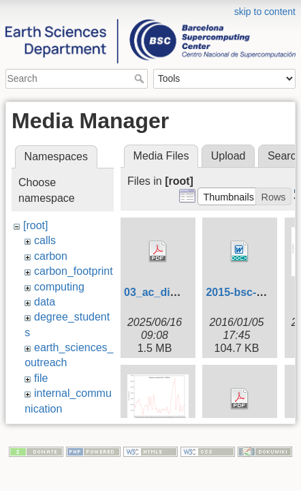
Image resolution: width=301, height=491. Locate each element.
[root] (35, 225)
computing (59, 287)
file (41, 378)
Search (140, 78)
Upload (228, 156)
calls (45, 240)
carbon (50, 256)
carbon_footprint (73, 271)
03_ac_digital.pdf (168, 292)
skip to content (265, 11)
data (44, 302)
